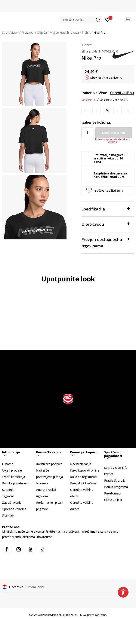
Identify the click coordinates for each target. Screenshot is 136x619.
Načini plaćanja (80, 464)
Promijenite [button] (36, 587)
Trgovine (8, 496)
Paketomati (112, 493)
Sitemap (8, 515)
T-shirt (86, 32)
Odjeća (42, 32)
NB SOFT (76, 615)
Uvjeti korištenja (13, 477)
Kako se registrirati (83, 477)
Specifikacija (105, 209)
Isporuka (42, 483)
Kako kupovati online (84, 470)
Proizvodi (27, 32)
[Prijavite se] (107, 19)
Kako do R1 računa (83, 483)
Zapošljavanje (12, 502)
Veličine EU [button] (88, 100)
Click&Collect (113, 500)
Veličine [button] (104, 100)
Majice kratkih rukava (64, 32)
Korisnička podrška (49, 464)
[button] (80, 19)
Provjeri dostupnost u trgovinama (105, 242)
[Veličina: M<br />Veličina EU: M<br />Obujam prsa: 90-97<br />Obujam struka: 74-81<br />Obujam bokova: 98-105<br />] (107, 110)
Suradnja (8, 490)
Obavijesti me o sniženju (106, 78)
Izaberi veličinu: (94, 93)
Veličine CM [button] (121, 100)
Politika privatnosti (15, 483)
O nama (7, 464)
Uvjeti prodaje (12, 470)
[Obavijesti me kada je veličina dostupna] (85, 110)
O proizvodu (105, 224)
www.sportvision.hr (49, 615)
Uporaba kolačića (14, 509)
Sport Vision (10, 32)
